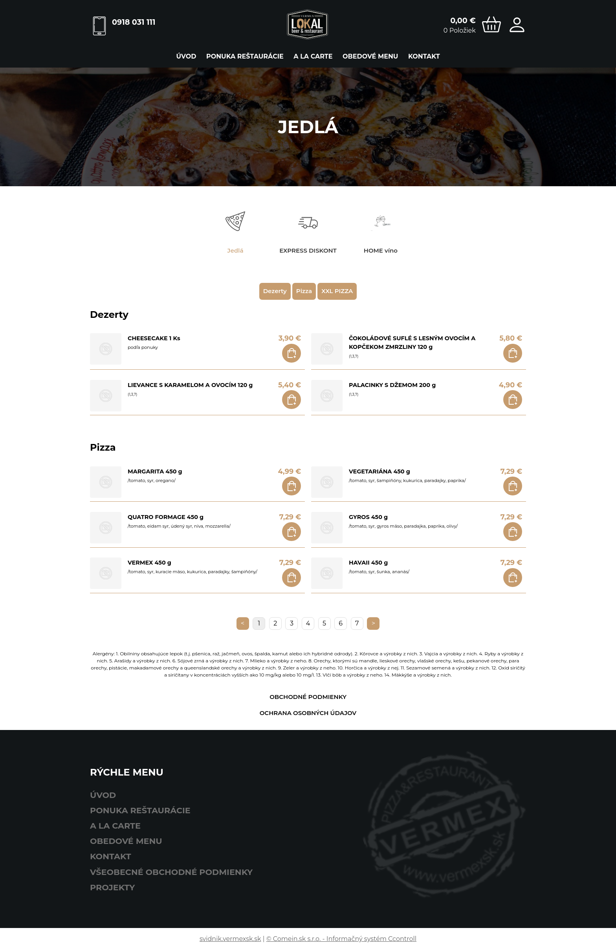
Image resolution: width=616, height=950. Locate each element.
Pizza (304, 291)
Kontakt (424, 56)
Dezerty (275, 291)
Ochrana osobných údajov (308, 713)
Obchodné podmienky (308, 697)
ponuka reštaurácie (245, 56)
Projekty (112, 887)
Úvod (186, 56)
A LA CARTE (312, 56)
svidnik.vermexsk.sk (230, 939)
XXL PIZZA (337, 291)
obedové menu (370, 56)
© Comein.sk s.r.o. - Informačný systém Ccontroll (341, 939)
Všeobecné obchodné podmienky (171, 872)
